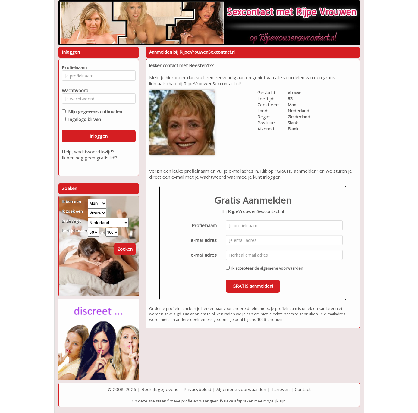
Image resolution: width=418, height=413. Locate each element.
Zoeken (125, 249)
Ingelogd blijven (83, 119)
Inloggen (99, 136)
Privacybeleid (197, 389)
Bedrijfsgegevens (159, 389)
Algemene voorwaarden (241, 389)
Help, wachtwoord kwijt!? (88, 152)
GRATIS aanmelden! (252, 286)
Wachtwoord (73, 90)
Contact (303, 389)
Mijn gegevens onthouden (94, 111)
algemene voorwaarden (281, 268)
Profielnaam (204, 225)
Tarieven (280, 389)
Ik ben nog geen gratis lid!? (89, 158)
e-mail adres (204, 240)
